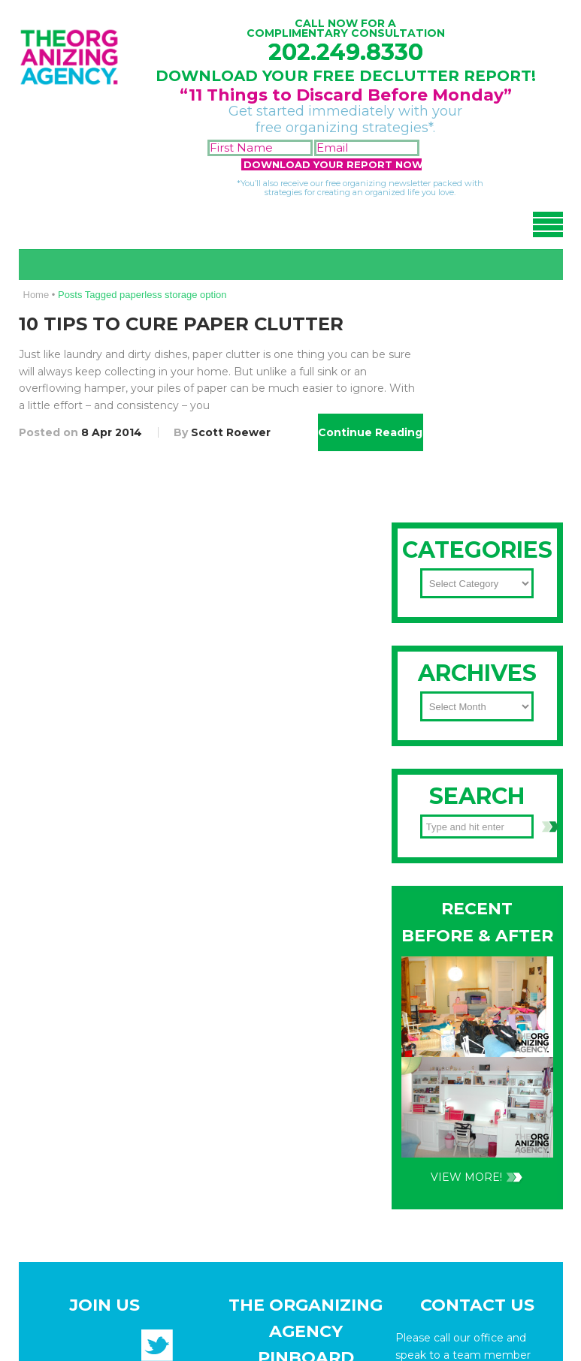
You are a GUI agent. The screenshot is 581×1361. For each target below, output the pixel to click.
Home (36, 294)
